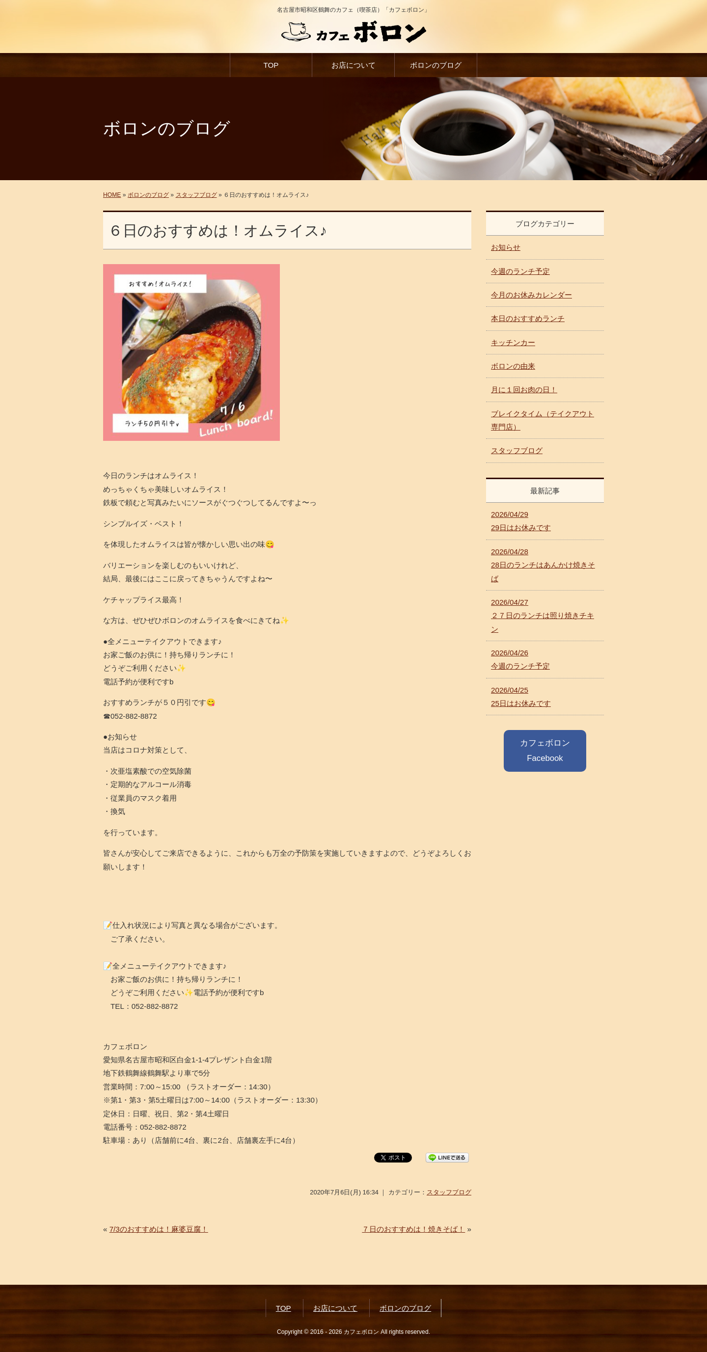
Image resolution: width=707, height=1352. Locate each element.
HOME (112, 194)
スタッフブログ (196, 194)
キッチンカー (513, 342)
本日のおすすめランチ (528, 318)
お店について (353, 65)
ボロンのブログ (436, 65)
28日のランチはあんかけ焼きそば (543, 565)
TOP (270, 65)
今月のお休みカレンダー (531, 295)
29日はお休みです (521, 521)
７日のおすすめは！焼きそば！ (413, 1229)
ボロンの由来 (513, 366)
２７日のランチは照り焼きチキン (542, 615)
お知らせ (505, 247)
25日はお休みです (521, 696)
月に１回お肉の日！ (524, 389)
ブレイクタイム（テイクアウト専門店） (542, 420)
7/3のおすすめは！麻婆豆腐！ (158, 1229)
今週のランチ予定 (520, 271)
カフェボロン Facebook (545, 750)
